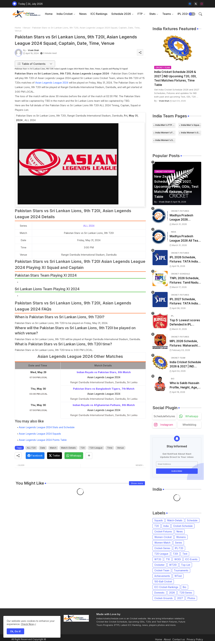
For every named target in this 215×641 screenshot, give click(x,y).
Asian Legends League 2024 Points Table (43, 439)
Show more (137, 483)
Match (53, 447)
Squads (158, 520)
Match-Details (68, 447)
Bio (184, 587)
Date (42, 447)
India (166, 525)
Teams (166, 13)
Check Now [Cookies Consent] (27, 624)
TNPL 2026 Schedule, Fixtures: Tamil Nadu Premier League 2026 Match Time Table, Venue (185, 280)
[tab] (49, 14)
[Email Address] (177, 464)
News (83, 13)
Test (184, 553)
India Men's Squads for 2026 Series (191, 125)
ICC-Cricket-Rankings (166, 587)
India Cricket (65, 13)
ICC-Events (191, 559)
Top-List (185, 564)
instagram (166, 424)
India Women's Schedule (191, 132)
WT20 (157, 559)
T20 (82, 447)
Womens (181, 537)
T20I (175, 553)
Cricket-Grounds (163, 598)
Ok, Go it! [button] (15, 631)
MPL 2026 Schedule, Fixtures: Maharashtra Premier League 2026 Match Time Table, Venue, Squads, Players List (185, 343)
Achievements (162, 575)
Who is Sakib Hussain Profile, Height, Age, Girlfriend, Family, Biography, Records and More (184, 385)
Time (109, 447)
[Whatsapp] (73, 455)
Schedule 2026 (121, 13)
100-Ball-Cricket (163, 581)
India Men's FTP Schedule (165, 125)
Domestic (159, 592)
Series (178, 542)
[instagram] (202, 4)
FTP (140, 13)
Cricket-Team (161, 570)
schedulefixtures (164, 416)
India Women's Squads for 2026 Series (165, 140)
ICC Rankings (99, 13)
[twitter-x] (196, 4)
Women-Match (162, 542)
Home (49, 13)
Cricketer (159, 564)
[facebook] (190, 4)
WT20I (173, 564)
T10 (168, 559)
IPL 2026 (183, 13)
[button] (192, 14)
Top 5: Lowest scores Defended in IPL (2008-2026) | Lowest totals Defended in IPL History (185, 323)
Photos (191, 598)
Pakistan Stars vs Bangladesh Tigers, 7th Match (103, 388)
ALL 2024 (88, 225)
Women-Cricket (163, 537)
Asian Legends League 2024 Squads (40, 433)
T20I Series (185, 592)
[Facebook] (35, 455)
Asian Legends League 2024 (51, 82)
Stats (152, 13)
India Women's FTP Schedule (165, 132)
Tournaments (181, 570)
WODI (177, 559)
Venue (26, 27)
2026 (172, 592)
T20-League (95, 447)
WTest (178, 575)
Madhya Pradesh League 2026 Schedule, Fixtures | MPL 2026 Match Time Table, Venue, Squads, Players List (185, 218)
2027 (180, 598)
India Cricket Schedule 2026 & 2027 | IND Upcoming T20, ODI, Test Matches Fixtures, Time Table (175, 78)
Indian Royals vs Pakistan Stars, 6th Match (104, 372)
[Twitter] (54, 455)
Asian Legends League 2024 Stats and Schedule (47, 427)
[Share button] (89, 455)
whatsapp (191, 416)
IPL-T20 (179, 548)
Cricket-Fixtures (163, 531)
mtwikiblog (189, 424)
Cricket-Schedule (183, 525)
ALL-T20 (31, 447)
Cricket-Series (162, 548)
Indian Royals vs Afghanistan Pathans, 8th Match (104, 405)
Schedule (192, 520)
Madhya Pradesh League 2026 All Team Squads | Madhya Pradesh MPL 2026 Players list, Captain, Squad (185, 239)
